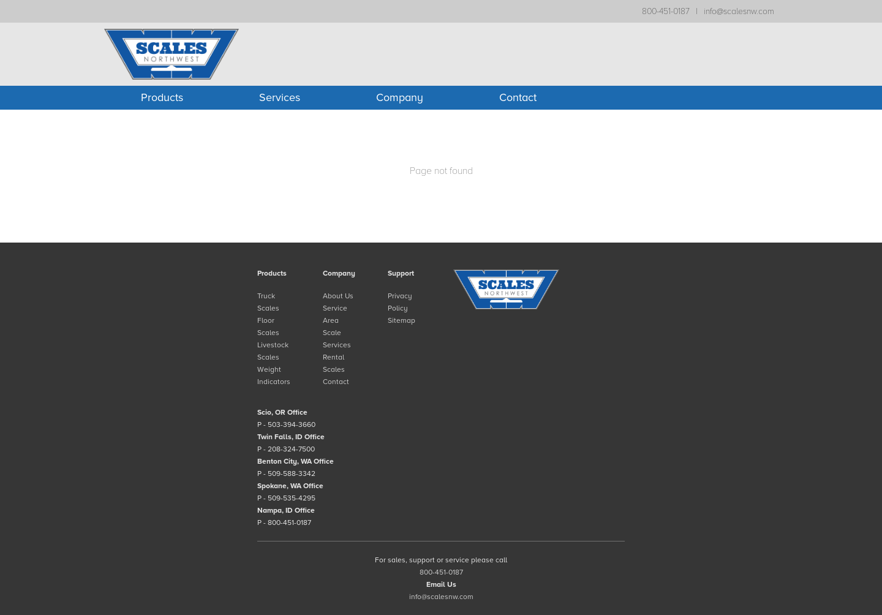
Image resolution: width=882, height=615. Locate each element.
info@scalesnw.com (739, 11)
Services (279, 97)
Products (162, 97)
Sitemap (401, 320)
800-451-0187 (666, 11)
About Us (338, 296)
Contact (518, 97)
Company (399, 97)
